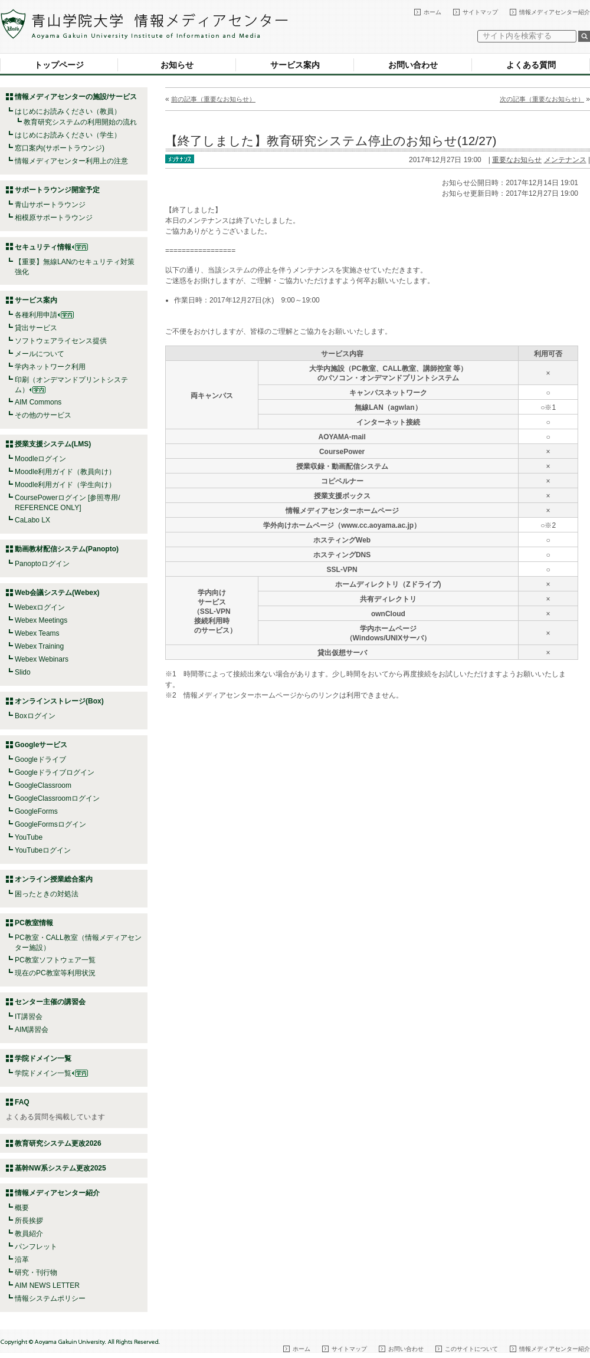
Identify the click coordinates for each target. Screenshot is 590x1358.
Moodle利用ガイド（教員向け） (65, 472)
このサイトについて (471, 1349)
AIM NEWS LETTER (47, 1285)
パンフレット (36, 1246)
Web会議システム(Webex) (57, 592)
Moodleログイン (40, 459)
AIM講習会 (31, 1029)
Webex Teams (37, 633)
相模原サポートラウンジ (54, 217)
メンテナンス (565, 160)
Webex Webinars (41, 659)
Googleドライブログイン (54, 772)
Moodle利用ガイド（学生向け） (65, 485)
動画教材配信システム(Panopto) (67, 549)
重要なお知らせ (517, 160)
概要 (22, 1208)
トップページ (59, 65)
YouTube (28, 837)
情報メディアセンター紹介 (554, 12)
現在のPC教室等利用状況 (55, 973)
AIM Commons (38, 402)
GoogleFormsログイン (50, 824)
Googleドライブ (40, 759)
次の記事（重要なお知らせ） (542, 99)
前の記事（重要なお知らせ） (213, 99)
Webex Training (39, 646)
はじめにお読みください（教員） (68, 111)
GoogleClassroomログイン (57, 798)
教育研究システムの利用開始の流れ (80, 122)
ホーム (432, 12)
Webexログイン (40, 607)
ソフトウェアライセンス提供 (61, 341)
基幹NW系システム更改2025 (60, 1168)
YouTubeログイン (43, 850)
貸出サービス (36, 328)
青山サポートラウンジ (50, 204)
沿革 (22, 1259)
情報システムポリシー (50, 1298)
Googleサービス (41, 745)
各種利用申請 (36, 315)
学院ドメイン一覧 (51, 1073)
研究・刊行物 (36, 1272)
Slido (23, 672)
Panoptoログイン (42, 564)
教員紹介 (29, 1233)
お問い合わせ (413, 65)
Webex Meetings (41, 620)
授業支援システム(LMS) (53, 444)
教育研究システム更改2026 (58, 1143)
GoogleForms (36, 811)
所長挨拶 (29, 1220)
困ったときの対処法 (46, 894)
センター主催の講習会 (50, 1002)
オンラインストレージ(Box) (59, 701)
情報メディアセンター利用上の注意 (71, 161)
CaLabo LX (32, 520)
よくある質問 (531, 65)
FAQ (22, 1102)
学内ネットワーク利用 (50, 367)
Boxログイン (35, 716)
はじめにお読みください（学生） (68, 135)
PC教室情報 (34, 923)
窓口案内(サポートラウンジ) (59, 148)
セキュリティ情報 (51, 247)
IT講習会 (28, 1016)
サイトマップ (480, 12)
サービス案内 (295, 65)
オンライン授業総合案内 (54, 879)
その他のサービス (43, 415)
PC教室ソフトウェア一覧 (55, 960)
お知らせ (177, 65)
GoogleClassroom (43, 785)
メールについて (39, 354)
